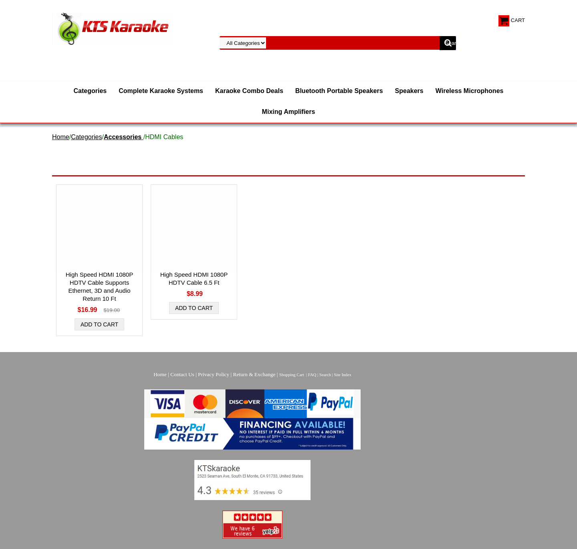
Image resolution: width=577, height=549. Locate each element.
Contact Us (182, 374)
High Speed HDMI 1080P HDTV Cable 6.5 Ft (194, 278)
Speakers (409, 90)
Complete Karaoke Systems (161, 90)
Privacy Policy (213, 374)
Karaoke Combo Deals (249, 90)
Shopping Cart (291, 375)
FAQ (312, 375)
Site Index (342, 375)
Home (60, 137)
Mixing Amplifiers (288, 111)
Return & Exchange (254, 374)
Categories (90, 90)
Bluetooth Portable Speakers (339, 90)
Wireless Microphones (470, 90)
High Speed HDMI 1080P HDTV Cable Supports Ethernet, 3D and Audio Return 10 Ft (99, 286)
